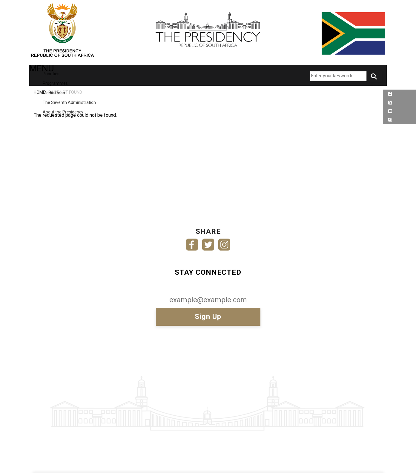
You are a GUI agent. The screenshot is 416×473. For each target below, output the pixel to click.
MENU (45, 75)
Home (39, 92)
